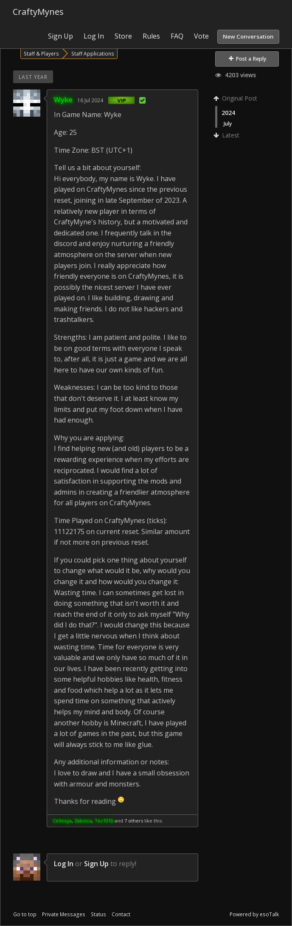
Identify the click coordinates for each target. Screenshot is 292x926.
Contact (121, 914)
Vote (201, 36)
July (228, 123)
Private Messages (63, 914)
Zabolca (83, 820)
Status (98, 914)
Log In (94, 36)
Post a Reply (248, 58)
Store (123, 36)
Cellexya (62, 820)
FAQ (177, 36)
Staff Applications (92, 53)
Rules (151, 36)
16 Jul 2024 (90, 100)
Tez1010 (104, 820)
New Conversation (248, 36)
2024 (228, 113)
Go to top (24, 914)
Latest (227, 135)
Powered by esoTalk (254, 914)
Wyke (63, 99)
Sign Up (60, 36)
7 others (133, 820)
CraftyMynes (38, 11)
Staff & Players (41, 53)
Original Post (236, 98)
